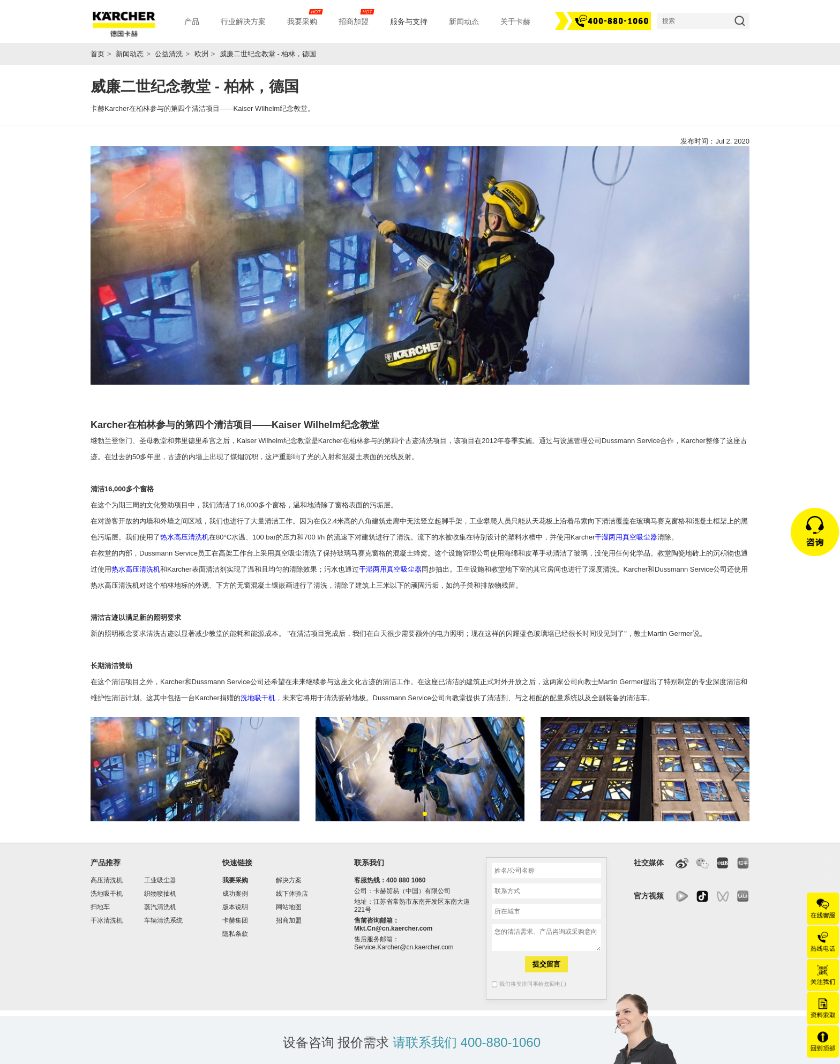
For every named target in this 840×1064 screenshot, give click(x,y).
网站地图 (289, 907)
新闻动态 (130, 54)
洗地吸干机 (258, 698)
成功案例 (235, 893)
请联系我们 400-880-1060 (467, 1042)
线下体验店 (292, 893)
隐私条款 (235, 934)
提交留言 (546, 964)
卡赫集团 (235, 920)
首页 (97, 54)
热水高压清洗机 (184, 537)
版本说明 (235, 907)
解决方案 (289, 880)
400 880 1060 (405, 880)
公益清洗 (169, 54)
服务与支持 (409, 21)
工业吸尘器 (160, 880)
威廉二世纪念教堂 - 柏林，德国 (268, 54)
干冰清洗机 (107, 920)
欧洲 (201, 54)
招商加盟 (289, 920)
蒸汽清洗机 (160, 907)
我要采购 (235, 880)
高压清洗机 (107, 880)
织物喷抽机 (160, 893)
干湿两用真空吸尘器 (626, 537)
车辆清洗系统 (163, 920)
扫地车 (100, 907)
